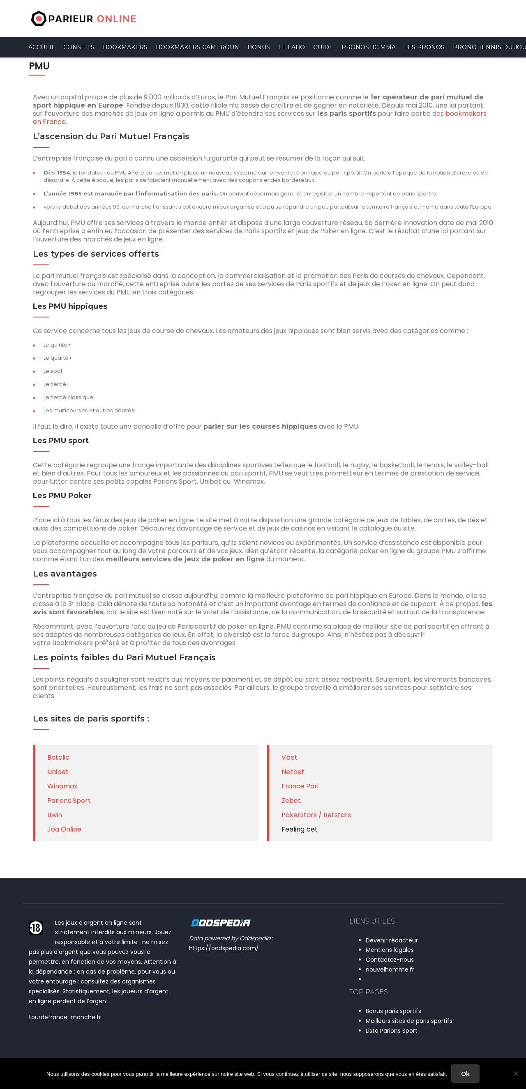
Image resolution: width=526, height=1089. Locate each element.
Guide (323, 47)
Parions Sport (69, 800)
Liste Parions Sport (392, 1031)
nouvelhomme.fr (390, 969)
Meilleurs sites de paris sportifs (409, 1021)
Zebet (291, 800)
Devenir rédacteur (392, 940)
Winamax (62, 786)
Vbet (289, 757)
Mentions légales (390, 950)
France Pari (299, 786)
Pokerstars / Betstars (316, 815)
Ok (465, 1074)
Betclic (58, 757)
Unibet (58, 772)
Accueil (41, 47)
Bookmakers (125, 47)
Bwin (54, 815)
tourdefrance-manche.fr (65, 1017)
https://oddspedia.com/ (224, 948)
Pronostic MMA (368, 47)
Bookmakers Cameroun (197, 47)
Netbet (293, 772)
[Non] (516, 1074)
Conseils (79, 47)
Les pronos (424, 47)
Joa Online (64, 829)
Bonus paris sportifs (393, 1011)
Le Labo (291, 47)
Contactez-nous (390, 960)
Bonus (258, 47)
